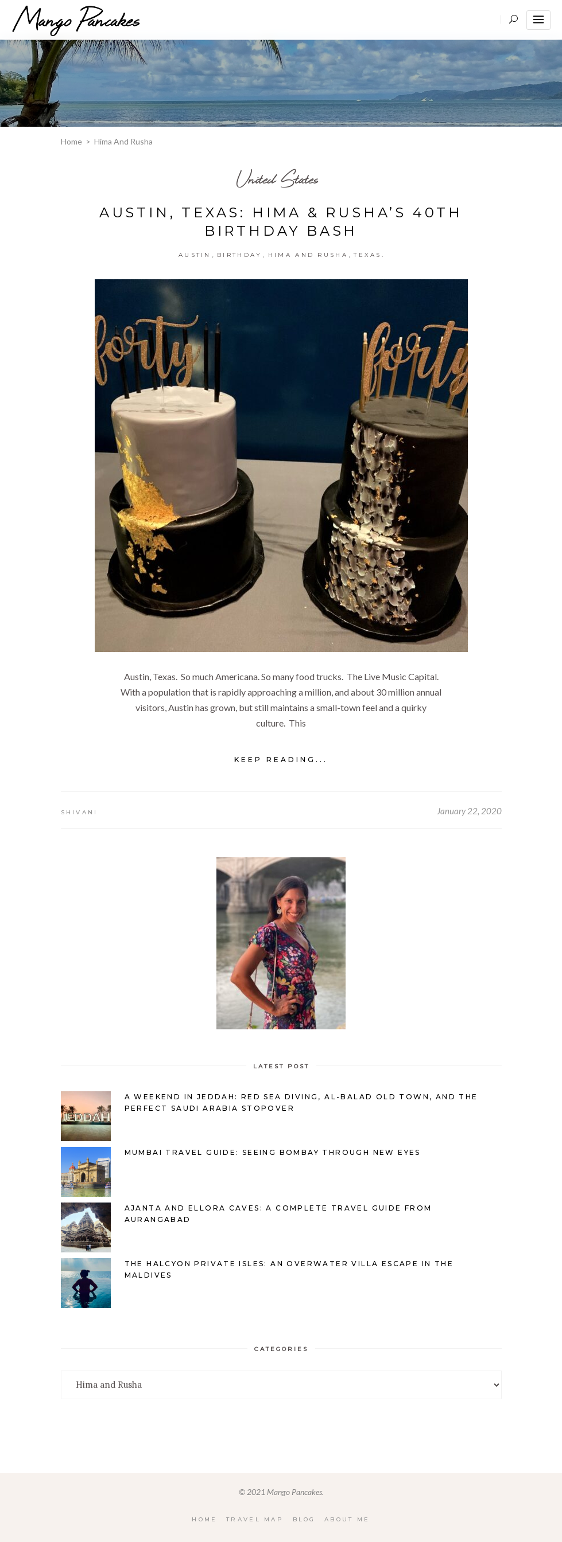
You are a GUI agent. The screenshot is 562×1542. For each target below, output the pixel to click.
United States (277, 179)
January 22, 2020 (469, 811)
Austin (195, 255)
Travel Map (255, 1519)
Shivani (79, 812)
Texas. (369, 255)
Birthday (239, 255)
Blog (304, 1519)
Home (71, 141)
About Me (347, 1519)
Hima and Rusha (308, 255)
